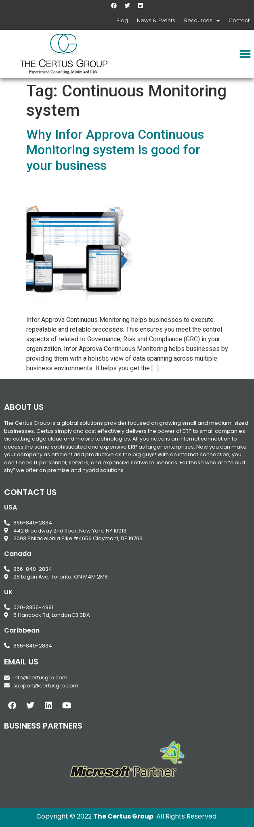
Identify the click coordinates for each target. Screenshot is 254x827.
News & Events (156, 20)
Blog (122, 20)
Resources (202, 20)
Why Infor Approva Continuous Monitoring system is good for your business (115, 150)
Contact (239, 20)
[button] (245, 54)
